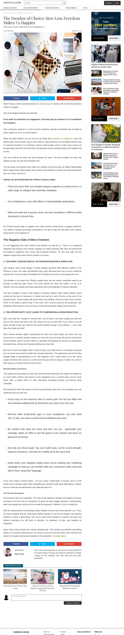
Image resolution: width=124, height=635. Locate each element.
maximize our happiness (62, 139)
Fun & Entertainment (31, 8)
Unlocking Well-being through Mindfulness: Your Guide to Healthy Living (111, 175)
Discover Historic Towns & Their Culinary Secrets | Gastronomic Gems (111, 81)
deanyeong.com (46, 104)
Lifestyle (63, 632)
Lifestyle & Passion (10, 8)
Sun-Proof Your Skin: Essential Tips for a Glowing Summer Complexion (110, 166)
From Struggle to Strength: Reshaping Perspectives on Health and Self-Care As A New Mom (105, 147)
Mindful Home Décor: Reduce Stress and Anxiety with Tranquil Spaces (110, 156)
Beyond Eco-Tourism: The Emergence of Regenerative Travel (110, 72)
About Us (46, 632)
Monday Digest (59, 536)
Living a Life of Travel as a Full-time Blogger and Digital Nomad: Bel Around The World (42, 588)
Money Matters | (9, 13)
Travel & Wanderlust (52, 8)
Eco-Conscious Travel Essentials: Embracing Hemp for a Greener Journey (111, 91)
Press (85, 8)
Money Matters (71, 8)
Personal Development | (23, 13)
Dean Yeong (9, 31)
